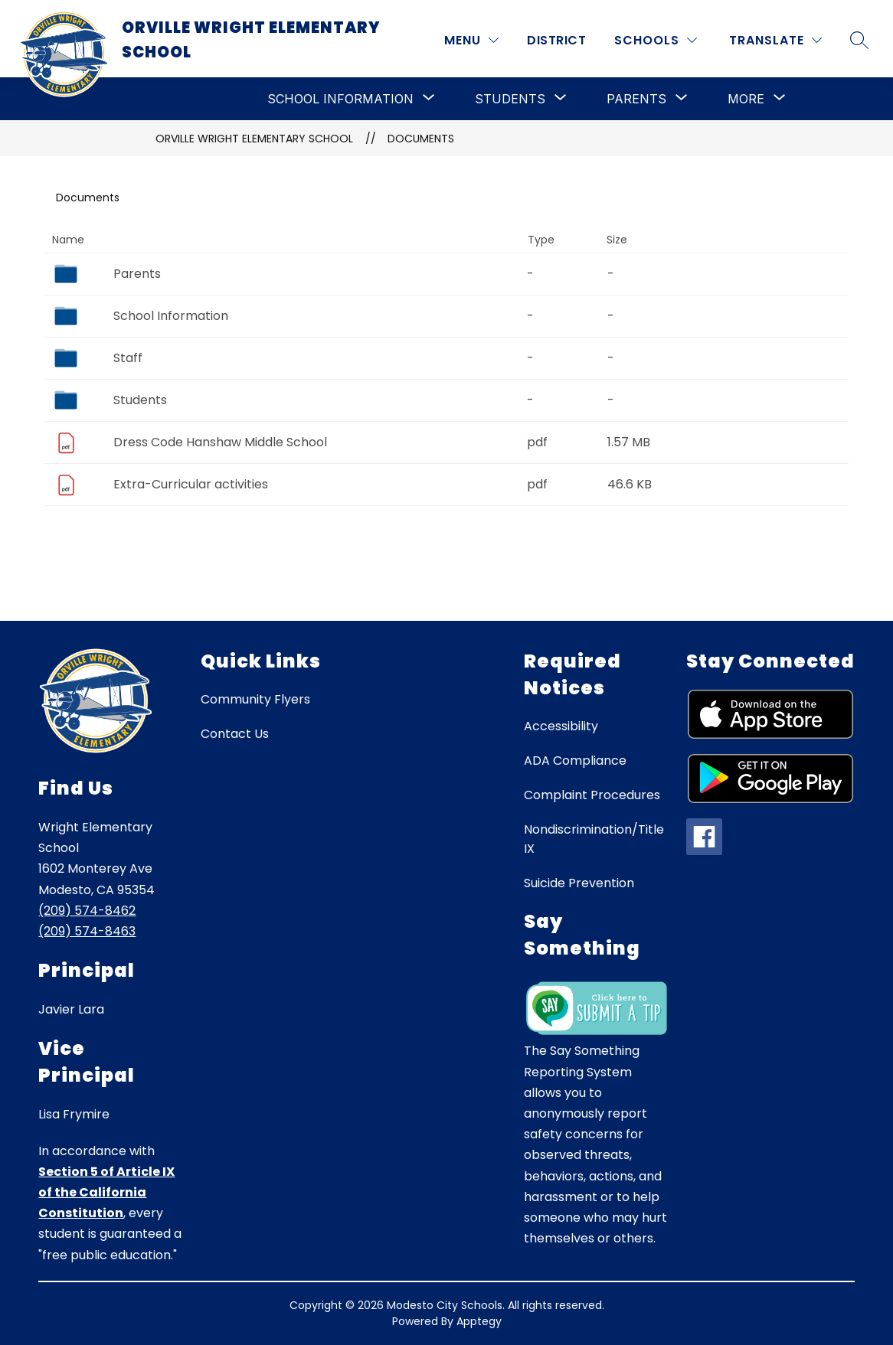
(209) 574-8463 (87, 931)
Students (140, 400)
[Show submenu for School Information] (340, 99)
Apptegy (479, 1321)
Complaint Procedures (592, 795)
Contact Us (235, 734)
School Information (170, 316)
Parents (137, 273)
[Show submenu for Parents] (636, 99)
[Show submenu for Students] (510, 99)
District (556, 40)
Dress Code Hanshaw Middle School (220, 442)
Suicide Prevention (579, 883)
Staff (127, 358)
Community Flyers (255, 699)
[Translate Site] (775, 40)
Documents (421, 138)
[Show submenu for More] (746, 99)
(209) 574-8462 (87, 910)
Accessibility (561, 726)
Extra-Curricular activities (190, 484)
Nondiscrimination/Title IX (594, 839)
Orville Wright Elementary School (254, 138)
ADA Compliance (575, 760)
